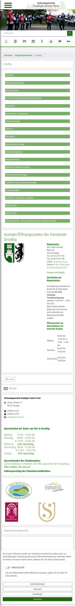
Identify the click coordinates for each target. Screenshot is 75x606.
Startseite (8, 55)
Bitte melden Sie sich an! (17, 466)
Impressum (37, 589)
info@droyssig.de (60, 262)
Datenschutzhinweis (37, 584)
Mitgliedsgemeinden (23, 55)
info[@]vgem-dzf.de (15, 417)
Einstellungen (37, 594)
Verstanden (37, 599)
